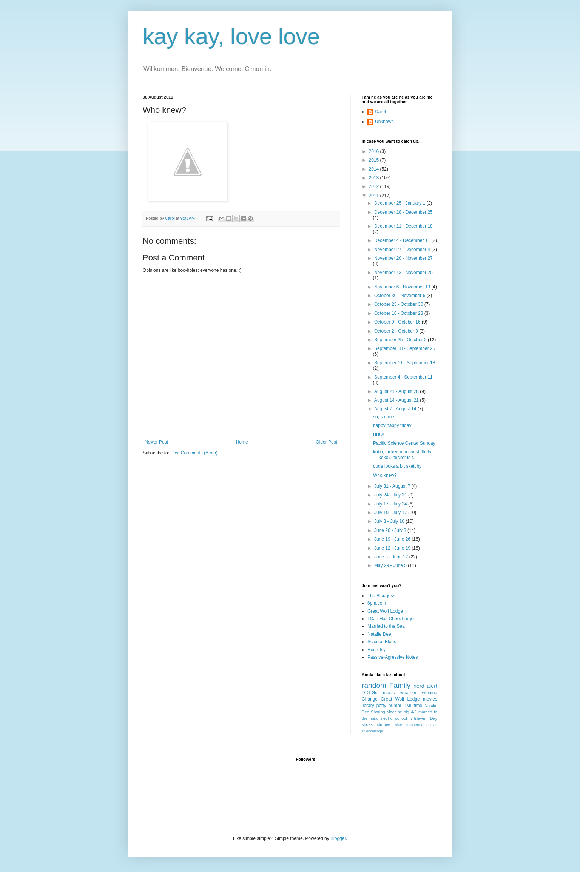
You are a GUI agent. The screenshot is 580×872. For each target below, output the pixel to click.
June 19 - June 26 (393, 539)
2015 (374, 160)
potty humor (388, 705)
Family (400, 685)
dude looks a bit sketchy (397, 466)
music (389, 692)
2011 (374, 195)
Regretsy (376, 649)
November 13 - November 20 (403, 272)
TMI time (413, 705)
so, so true (383, 416)
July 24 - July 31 (391, 495)
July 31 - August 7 (393, 486)
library (368, 705)
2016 (374, 151)
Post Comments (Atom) (194, 453)
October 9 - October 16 (398, 322)
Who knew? (385, 475)
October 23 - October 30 (399, 304)
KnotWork (414, 725)
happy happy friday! (393, 425)
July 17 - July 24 (391, 504)
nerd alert (425, 686)
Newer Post (156, 442)
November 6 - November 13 (402, 287)
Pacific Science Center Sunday (404, 443)
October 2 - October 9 (396, 331)
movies (430, 699)
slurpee (383, 724)
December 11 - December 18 (403, 226)
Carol (380, 111)
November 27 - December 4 (402, 249)
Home (242, 442)
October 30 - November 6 (400, 295)
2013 (374, 177)
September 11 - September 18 (404, 362)
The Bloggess (381, 595)
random (374, 685)
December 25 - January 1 (400, 203)
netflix (386, 718)
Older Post (326, 442)
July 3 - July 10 (390, 521)
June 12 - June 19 (393, 548)
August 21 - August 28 (397, 391)
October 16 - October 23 (399, 313)
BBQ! (378, 434)
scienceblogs (372, 731)
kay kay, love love (231, 36)
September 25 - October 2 (401, 339)
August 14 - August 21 (397, 400)
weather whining (418, 692)
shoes (367, 724)
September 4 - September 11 (403, 377)
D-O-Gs (369, 692)
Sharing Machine (386, 712)
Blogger (338, 838)
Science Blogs (381, 641)
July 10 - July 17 (391, 512)
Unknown (384, 121)
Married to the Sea (386, 626)
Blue (398, 725)
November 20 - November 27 (403, 258)
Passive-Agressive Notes (392, 657)
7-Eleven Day (423, 718)
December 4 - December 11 (402, 240)
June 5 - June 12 (391, 556)
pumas (431, 725)
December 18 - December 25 (403, 212)
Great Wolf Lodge (385, 611)
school (401, 718)
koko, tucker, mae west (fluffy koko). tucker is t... (402, 454)
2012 (374, 186)
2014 (374, 169)
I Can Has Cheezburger (391, 618)
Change (370, 699)
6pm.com (376, 603)
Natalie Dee (379, 634)
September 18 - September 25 (404, 348)
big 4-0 (410, 712)
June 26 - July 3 (390, 530)
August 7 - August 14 (396, 408)
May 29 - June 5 (391, 565)
